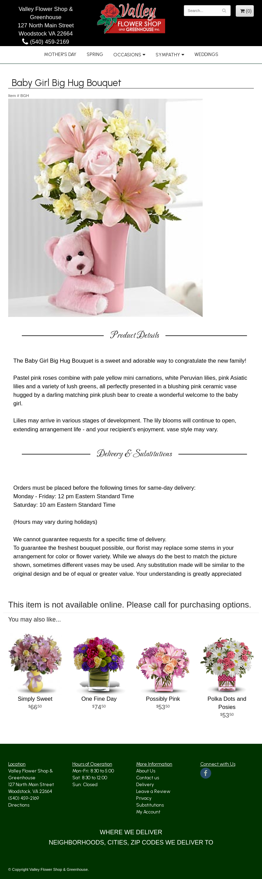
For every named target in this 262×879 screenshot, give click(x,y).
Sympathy (168, 55)
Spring (95, 54)
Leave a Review (153, 791)
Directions (18, 805)
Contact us (147, 778)
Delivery (145, 784)
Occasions (127, 55)
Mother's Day (60, 54)
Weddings (206, 54)
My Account (148, 812)
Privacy (143, 798)
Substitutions (150, 805)
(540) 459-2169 (45, 42)
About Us (145, 771)
